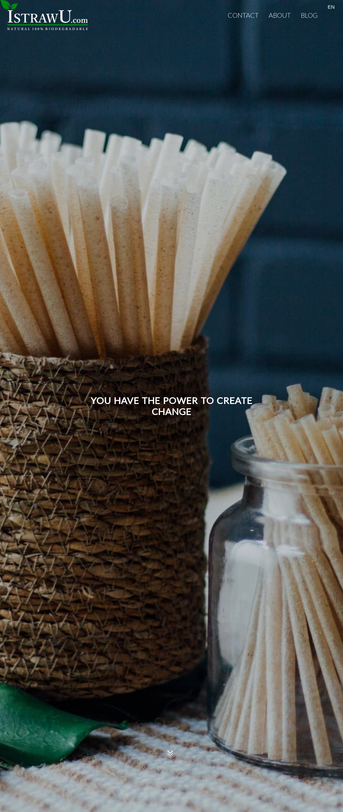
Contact (243, 15)
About (280, 15)
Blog (309, 15)
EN (331, 7)
